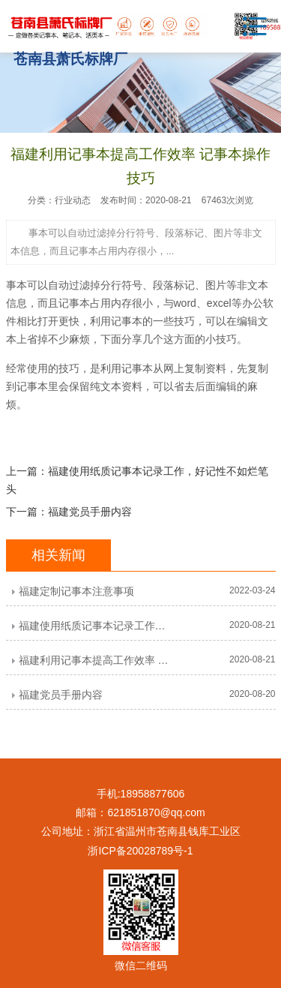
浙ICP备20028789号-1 (140, 851)
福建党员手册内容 (90, 512)
